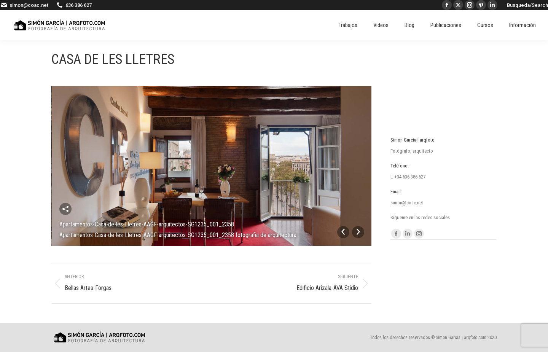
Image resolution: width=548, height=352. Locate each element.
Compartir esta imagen (65, 209)
